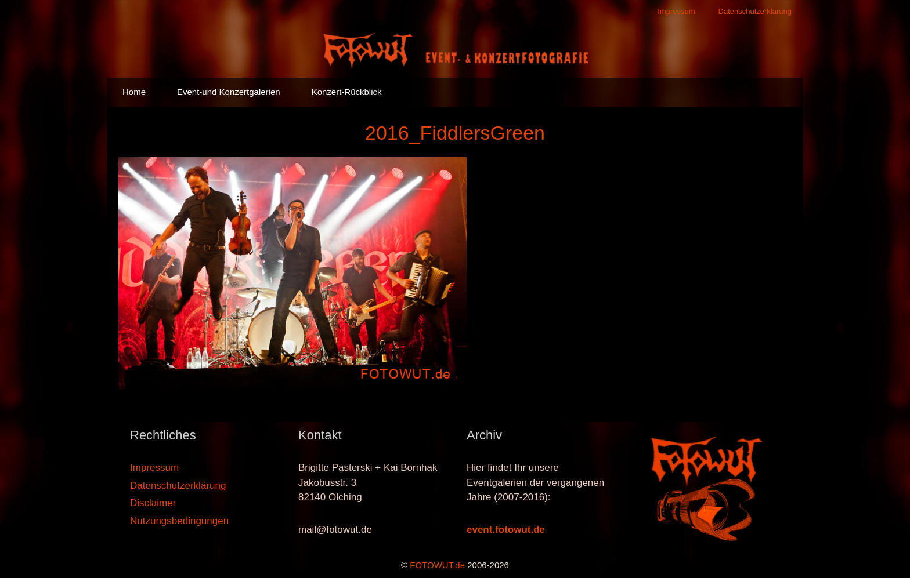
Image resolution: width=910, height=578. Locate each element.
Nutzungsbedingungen (179, 520)
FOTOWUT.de (437, 565)
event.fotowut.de (506, 529)
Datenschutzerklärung (755, 11)
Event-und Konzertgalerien (228, 92)
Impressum (676, 11)
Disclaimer (153, 502)
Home (134, 92)
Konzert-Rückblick (347, 92)
